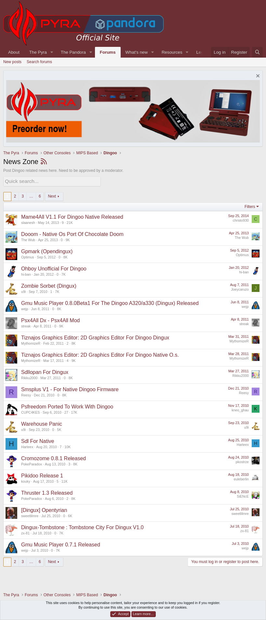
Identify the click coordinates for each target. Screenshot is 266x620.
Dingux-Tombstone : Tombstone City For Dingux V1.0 (82, 526)
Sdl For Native (37, 440)
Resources (172, 52)
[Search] (257, 52)
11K (64, 480)
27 (66, 411)
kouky (25, 480)
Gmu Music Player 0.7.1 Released (60, 543)
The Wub (28, 239)
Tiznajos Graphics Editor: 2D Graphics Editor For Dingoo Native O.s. (100, 354)
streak (26, 325)
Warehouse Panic (41, 423)
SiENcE (243, 495)
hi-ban (26, 273)
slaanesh (28, 222)
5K (59, 429)
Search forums (39, 62)
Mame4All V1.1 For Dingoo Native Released (72, 216)
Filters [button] (250, 205)
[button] (51, 52)
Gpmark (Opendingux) (47, 250)
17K (74, 411)
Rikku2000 (29, 377)
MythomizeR (30, 342)
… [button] (31, 195)
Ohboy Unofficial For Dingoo (53, 267)
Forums (108, 52)
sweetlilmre (29, 515)
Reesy (26, 394)
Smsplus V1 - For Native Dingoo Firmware (70, 388)
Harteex (27, 446)
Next (52, 195)
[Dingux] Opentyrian (44, 509)
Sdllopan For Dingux (44, 371)
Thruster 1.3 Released (47, 492)
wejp (24, 308)
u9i (23, 291)
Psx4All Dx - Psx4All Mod (50, 319)
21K (70, 222)
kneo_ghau (240, 409)
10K (67, 446)
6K (70, 515)
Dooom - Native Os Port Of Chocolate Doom (72, 233)
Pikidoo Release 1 (42, 474)
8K (65, 256)
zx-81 (25, 532)
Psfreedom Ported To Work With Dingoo (67, 405)
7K (63, 273)
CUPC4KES (30, 411)
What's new (137, 52)
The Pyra (38, 52)
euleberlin (241, 478)
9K (68, 239)
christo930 (241, 219)
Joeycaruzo (240, 288)
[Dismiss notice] (257, 76)
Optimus (27, 256)
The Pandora (73, 52)
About (14, 52)
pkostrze (242, 461)
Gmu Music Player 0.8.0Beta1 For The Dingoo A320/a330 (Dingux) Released (110, 302)
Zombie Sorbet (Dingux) (48, 285)
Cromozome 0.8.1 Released (53, 457)
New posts (12, 62)
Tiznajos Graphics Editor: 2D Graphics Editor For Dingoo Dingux (95, 336)
